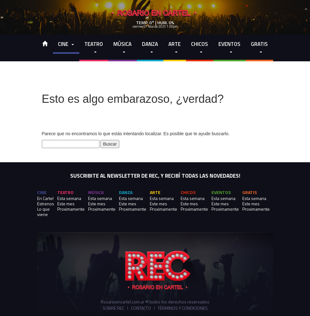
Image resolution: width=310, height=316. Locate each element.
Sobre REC (113, 308)
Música (122, 48)
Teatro (93, 48)
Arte (174, 48)
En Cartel (45, 198)
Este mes (66, 203)
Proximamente (71, 209)
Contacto (141, 308)
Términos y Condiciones (183, 308)
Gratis (259, 48)
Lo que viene (43, 211)
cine (66, 44)
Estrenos (45, 203)
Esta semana (69, 198)
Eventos (229, 48)
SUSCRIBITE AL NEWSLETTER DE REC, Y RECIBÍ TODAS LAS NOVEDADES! (155, 176)
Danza (150, 48)
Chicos (199, 48)
